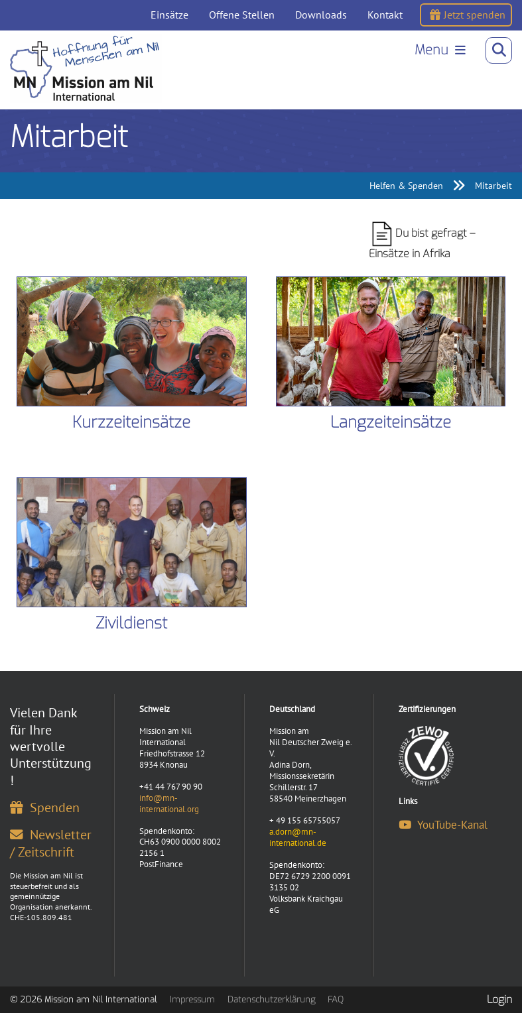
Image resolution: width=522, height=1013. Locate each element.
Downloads (321, 14)
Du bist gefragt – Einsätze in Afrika (422, 241)
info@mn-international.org (169, 803)
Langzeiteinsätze (390, 422)
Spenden (45, 807)
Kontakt (385, 14)
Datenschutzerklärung (271, 999)
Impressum (192, 999)
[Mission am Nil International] (86, 68)
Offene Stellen (242, 14)
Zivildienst (131, 623)
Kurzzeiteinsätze (131, 422)
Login (499, 999)
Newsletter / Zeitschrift (51, 842)
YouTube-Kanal (443, 824)
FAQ (336, 999)
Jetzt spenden (467, 14)
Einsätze (169, 14)
